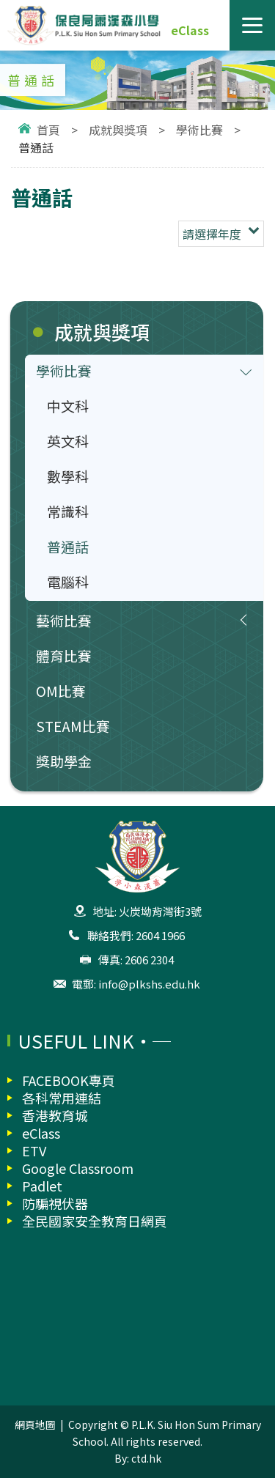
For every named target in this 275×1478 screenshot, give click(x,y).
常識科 (68, 511)
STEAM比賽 (73, 726)
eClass (190, 30)
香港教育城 (55, 1115)
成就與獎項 (118, 129)
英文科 (68, 441)
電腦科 (68, 581)
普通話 (68, 546)
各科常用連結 (61, 1097)
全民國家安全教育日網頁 (94, 1220)
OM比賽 (61, 691)
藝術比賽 (64, 620)
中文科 (68, 405)
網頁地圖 (35, 1424)
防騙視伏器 (55, 1203)
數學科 (68, 476)
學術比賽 (199, 129)
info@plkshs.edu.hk (149, 983)
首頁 (48, 129)
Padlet (42, 1185)
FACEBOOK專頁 (68, 1080)
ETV (34, 1150)
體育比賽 (64, 655)
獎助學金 (64, 761)
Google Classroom (77, 1168)
